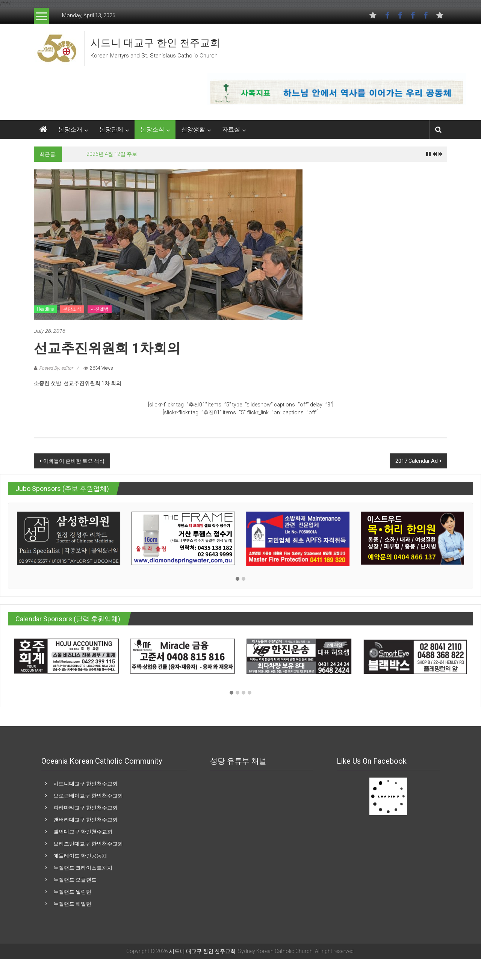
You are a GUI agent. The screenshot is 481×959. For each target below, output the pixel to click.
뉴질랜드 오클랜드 (75, 880)
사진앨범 (100, 309)
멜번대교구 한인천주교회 (82, 832)
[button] (237, 579)
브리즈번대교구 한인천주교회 (88, 844)
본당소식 (152, 129)
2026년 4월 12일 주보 (111, 154)
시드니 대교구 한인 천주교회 (155, 43)
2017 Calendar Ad (416, 461)
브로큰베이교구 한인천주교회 (88, 796)
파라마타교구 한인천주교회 (85, 808)
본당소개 (70, 129)
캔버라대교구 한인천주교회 (85, 820)
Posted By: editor (56, 368)
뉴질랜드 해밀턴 (72, 904)
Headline (45, 309)
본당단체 (111, 129)
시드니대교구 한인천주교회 (85, 784)
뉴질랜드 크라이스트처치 (82, 868)
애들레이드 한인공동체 (80, 856)
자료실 (231, 129)
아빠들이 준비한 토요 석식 (73, 461)
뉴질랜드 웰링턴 (72, 892)
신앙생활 (193, 129)
